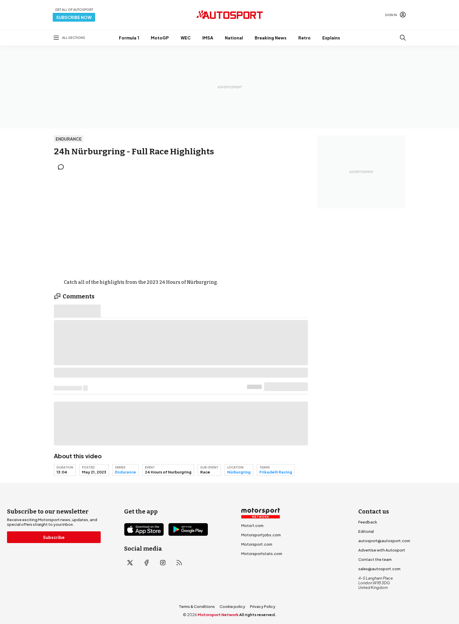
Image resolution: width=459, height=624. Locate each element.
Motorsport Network (218, 614)
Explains (331, 37)
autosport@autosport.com (384, 540)
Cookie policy (232, 606)
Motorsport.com (256, 544)
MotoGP (160, 37)
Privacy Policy (262, 606)
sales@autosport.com (379, 568)
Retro (304, 37)
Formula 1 (129, 37)
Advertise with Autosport (381, 550)
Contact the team (375, 559)
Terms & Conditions (197, 606)
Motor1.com (252, 525)
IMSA (207, 37)
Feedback (367, 522)
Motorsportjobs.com (261, 535)
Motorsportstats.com (261, 553)
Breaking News (271, 37)
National (234, 37)
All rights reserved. (257, 614)
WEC (186, 37)
